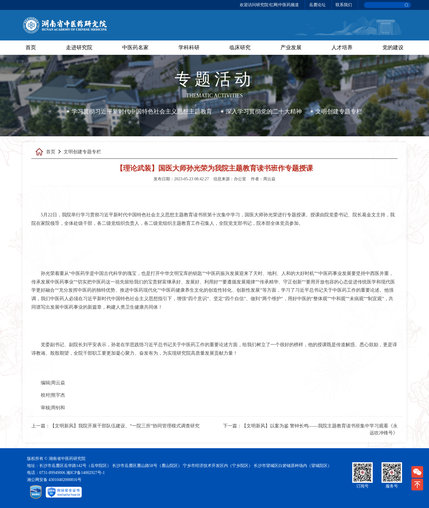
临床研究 (240, 47)
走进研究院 (79, 47)
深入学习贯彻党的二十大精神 (264, 111)
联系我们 (344, 5)
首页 (30, 47)
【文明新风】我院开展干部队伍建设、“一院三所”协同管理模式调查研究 (125, 425)
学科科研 (189, 47)
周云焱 (269, 179)
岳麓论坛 (317, 5)
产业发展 (291, 47)
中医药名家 (135, 47)
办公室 (240, 179)
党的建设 (393, 47)
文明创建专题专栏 (338, 111)
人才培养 (342, 47)
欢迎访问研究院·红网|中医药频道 (269, 5)
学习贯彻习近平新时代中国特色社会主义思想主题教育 (142, 111)
